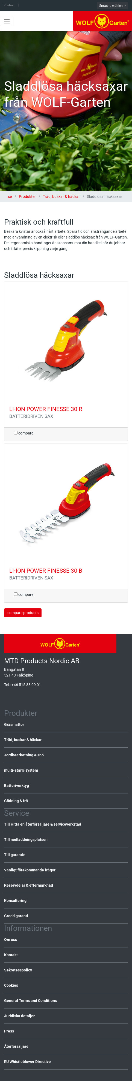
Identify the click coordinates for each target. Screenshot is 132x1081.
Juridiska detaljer (19, 1016)
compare (23, 433)
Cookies (11, 985)
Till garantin (14, 855)
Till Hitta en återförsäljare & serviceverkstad (42, 824)
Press (9, 1031)
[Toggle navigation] (6, 21)
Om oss (10, 939)
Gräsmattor (14, 724)
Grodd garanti (16, 916)
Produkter (27, 196)
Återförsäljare (16, 1046)
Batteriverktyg (16, 785)
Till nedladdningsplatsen (26, 839)
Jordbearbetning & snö (24, 755)
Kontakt (9, 5)
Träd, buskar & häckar (61, 196)
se (10, 196)
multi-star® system (21, 770)
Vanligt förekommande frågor (29, 870)
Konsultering (15, 900)
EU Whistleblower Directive (27, 1061)
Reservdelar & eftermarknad (28, 885)
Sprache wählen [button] (111, 6)
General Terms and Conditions (30, 1000)
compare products (23, 613)
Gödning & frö (16, 801)
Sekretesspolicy (18, 970)
